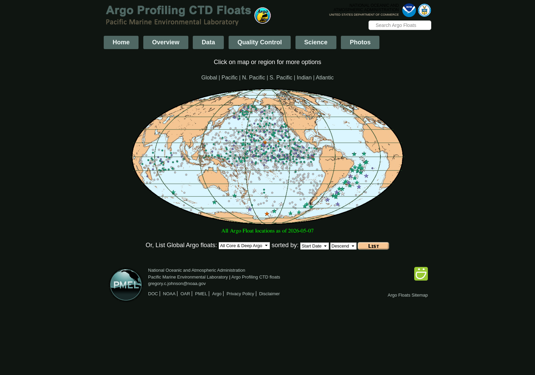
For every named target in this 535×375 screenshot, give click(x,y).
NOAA (169, 293)
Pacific (229, 77)
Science (316, 42)
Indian (304, 77)
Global (209, 77)
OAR (185, 293)
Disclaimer (269, 293)
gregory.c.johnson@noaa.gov (177, 283)
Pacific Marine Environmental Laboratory (188, 277)
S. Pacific (281, 77)
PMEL (201, 293)
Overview (165, 42)
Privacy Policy (240, 293)
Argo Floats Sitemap (408, 295)
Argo (216, 293)
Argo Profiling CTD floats (255, 277)
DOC (153, 293)
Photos (360, 42)
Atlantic (325, 77)
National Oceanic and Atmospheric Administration (196, 270)
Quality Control (259, 42)
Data (208, 42)
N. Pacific (253, 77)
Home (121, 42)
